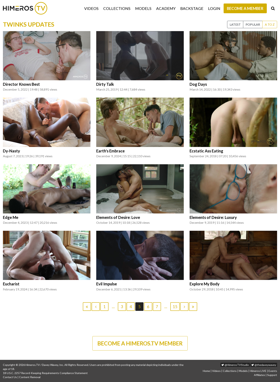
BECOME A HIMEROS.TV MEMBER (140, 343)
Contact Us (10, 377)
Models (143, 8)
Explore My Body (205, 284)
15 (175, 306)
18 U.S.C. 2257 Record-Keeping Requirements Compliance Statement (45, 373)
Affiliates (259, 375)
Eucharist (11, 284)
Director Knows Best (21, 84)
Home (206, 370)
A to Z (270, 24)
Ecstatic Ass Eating (206, 151)
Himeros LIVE (258, 370)
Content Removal (29, 377)
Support (272, 375)
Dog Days (198, 84)
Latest (235, 24)
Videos (91, 8)
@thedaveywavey (263, 364)
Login (214, 8)
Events (273, 370)
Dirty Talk (105, 84)
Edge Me (10, 217)
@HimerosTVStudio (235, 364)
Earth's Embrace (110, 151)
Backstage (191, 8)
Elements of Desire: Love (118, 217)
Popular (253, 24)
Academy (166, 8)
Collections (116, 8)
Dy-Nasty (11, 151)
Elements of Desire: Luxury (213, 217)
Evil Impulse (106, 284)
